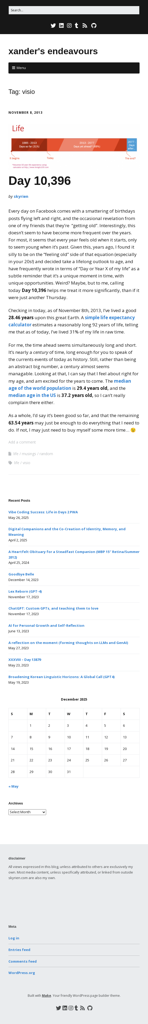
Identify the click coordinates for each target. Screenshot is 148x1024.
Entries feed (19, 949)
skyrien (21, 196)
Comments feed (22, 961)
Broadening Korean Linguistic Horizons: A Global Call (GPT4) (61, 676)
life (15, 453)
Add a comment (22, 442)
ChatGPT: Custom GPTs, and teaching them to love (53, 608)
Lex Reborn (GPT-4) (25, 591)
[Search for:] (74, 10)
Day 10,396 (39, 181)
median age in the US (32, 395)
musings (29, 453)
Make (46, 995)
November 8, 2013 (25, 112)
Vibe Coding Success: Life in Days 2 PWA (43, 512)
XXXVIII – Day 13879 (24, 659)
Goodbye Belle (21, 574)
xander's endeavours (53, 51)
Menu (21, 67)
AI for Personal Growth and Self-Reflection (46, 625)
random (46, 453)
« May (13, 786)
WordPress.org (21, 972)
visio (26, 462)
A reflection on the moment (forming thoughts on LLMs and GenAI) (68, 642)
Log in (13, 938)
